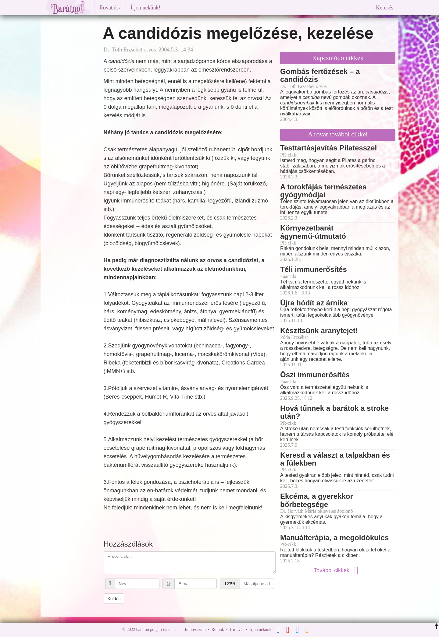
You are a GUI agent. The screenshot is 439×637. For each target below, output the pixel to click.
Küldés (114, 598)
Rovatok (110, 8)
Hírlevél (237, 629)
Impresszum (195, 629)
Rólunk (217, 629)
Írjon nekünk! (145, 8)
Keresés (384, 8)
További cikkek (338, 570)
